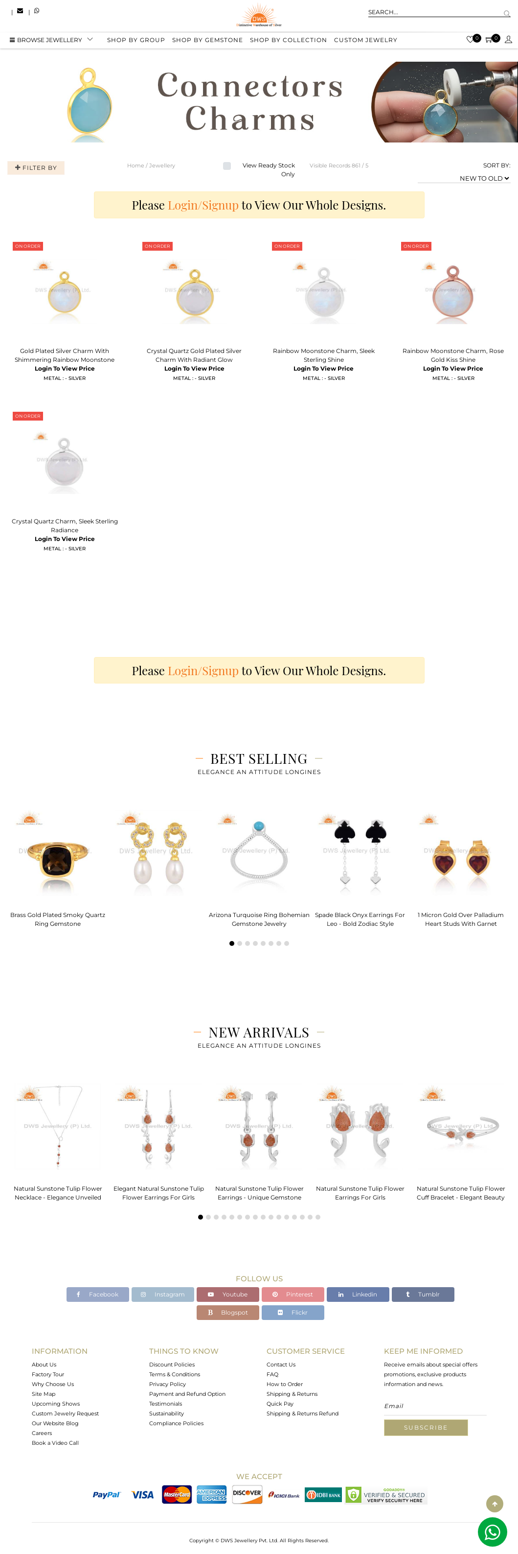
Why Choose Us (53, 1384)
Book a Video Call (55, 1442)
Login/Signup (203, 204)
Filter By (35, 167)
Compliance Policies (176, 1423)
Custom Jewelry (366, 40)
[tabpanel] (57, 865)
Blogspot (228, 1312)
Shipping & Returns (292, 1393)
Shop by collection (288, 40)
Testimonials (165, 1403)
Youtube (228, 1294)
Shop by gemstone (207, 40)
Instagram (163, 1294)
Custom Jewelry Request (65, 1413)
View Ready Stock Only (269, 170)
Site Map (43, 1393)
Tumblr (423, 1294)
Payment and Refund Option (187, 1393)
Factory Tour (48, 1374)
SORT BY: (497, 165)
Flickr (293, 1312)
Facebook (97, 1294)
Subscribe (426, 1427)
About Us (44, 1364)
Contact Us (281, 1364)
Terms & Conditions (174, 1374)
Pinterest (292, 1294)
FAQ (272, 1374)
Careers (42, 1433)
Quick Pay (280, 1403)
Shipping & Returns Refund (302, 1413)
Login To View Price (65, 368)
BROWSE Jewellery (46, 40)
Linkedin (357, 1294)
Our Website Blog (55, 1423)
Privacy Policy (167, 1384)
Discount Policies (172, 1364)
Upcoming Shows (56, 1403)
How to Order (285, 1384)
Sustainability (166, 1413)
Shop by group (136, 40)
